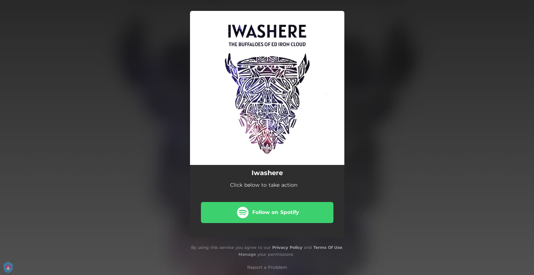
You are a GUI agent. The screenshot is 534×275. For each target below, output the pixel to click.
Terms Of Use (327, 247)
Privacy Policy (287, 247)
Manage (247, 254)
